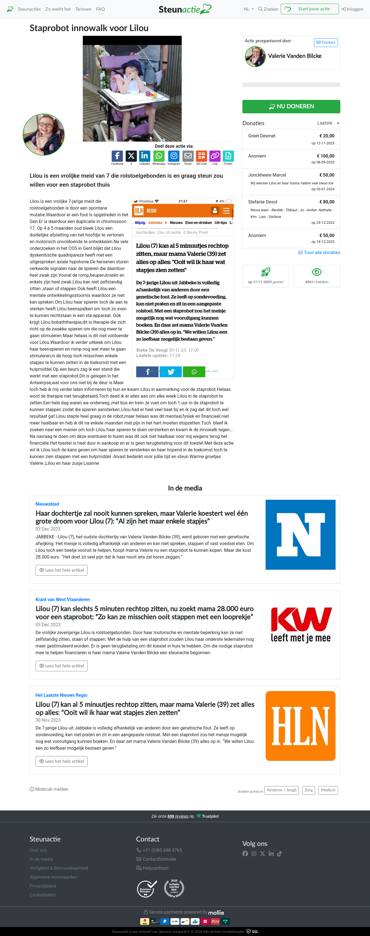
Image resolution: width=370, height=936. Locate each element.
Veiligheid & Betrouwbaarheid (59, 868)
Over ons (38, 850)
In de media (41, 859)
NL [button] (247, 9)
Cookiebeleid (42, 895)
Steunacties (29, 9)
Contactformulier (156, 859)
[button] (268, 9)
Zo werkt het (58, 9)
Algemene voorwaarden (53, 877)
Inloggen (352, 9)
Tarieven (83, 9)
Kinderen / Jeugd (281, 790)
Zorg (309, 790)
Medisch (328, 790)
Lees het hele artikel (61, 570)
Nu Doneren (291, 107)
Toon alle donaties (319, 252)
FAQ (100, 9)
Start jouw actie (314, 9)
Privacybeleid (43, 886)
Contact (326, 42)
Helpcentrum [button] (152, 868)
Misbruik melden (49, 789)
